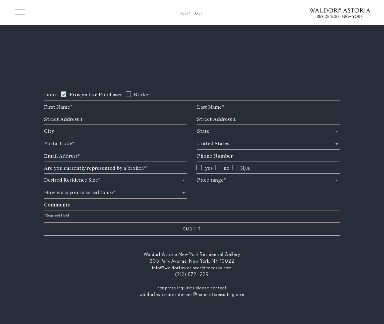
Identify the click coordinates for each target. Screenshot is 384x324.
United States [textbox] (213, 143)
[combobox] (268, 131)
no (226, 168)
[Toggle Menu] (20, 12)
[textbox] (268, 131)
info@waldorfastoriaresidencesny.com (192, 267)
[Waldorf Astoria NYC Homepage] (339, 14)
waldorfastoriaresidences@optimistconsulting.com (192, 294)
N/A (245, 168)
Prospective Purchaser (96, 94)
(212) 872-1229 (192, 274)
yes (208, 168)
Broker (142, 94)
